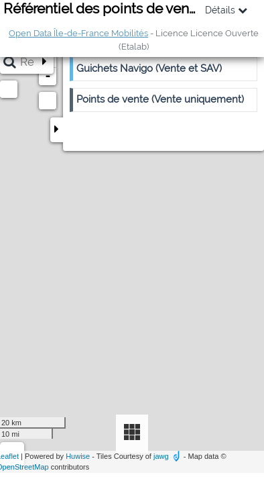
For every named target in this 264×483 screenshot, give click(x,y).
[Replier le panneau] (56, 129)
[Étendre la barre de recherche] (44, 62)
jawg (161, 456)
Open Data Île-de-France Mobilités (78, 33)
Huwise (78, 456)
